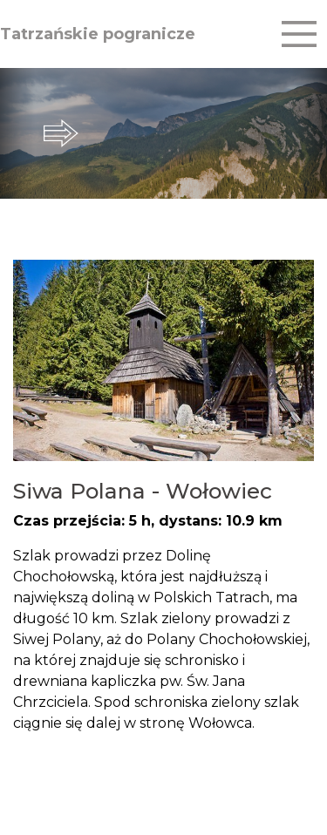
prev (17, 133)
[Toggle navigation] (299, 34)
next (309, 133)
